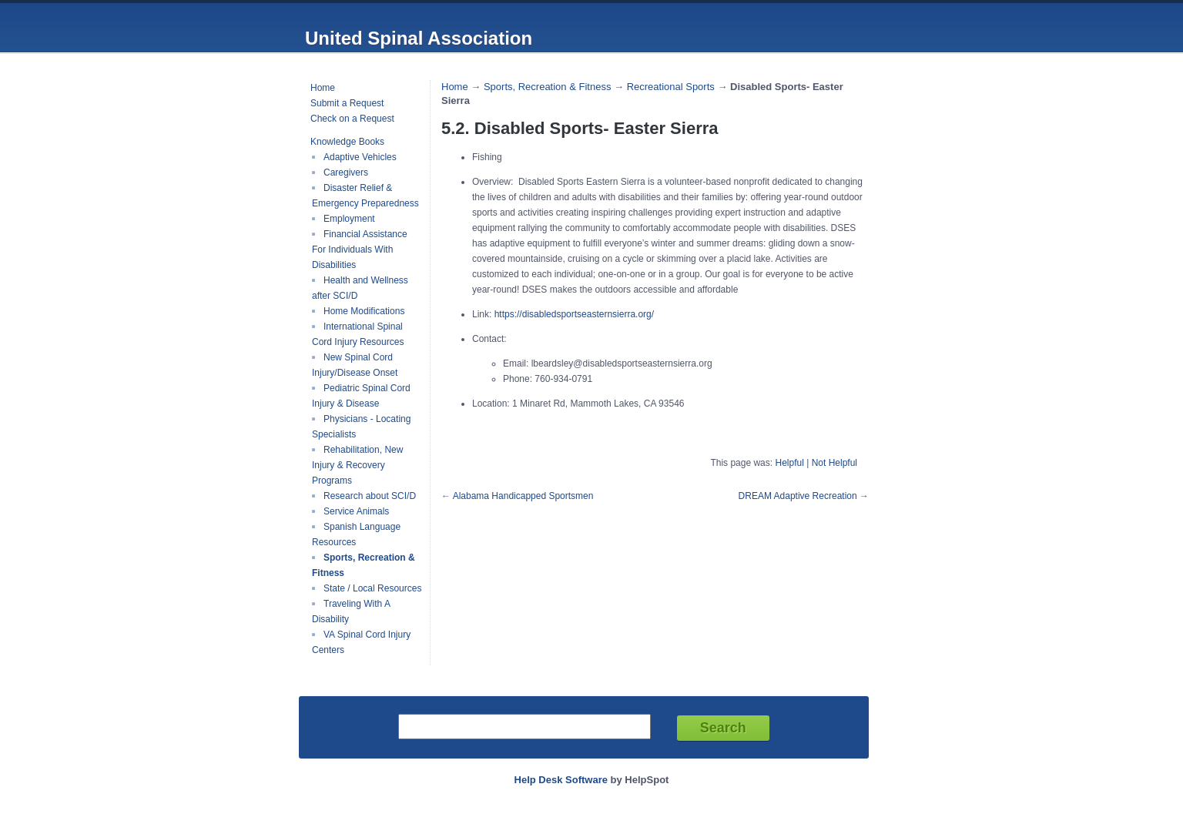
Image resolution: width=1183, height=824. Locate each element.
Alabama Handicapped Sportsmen (523, 496)
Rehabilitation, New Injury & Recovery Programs (357, 465)
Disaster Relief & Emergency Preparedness (365, 196)
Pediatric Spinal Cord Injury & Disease (361, 396)
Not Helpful (834, 462)
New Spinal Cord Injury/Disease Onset (354, 365)
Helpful (789, 462)
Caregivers (345, 172)
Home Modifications (363, 311)
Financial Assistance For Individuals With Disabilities (359, 249)
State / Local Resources (372, 588)
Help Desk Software (561, 779)
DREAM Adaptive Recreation (798, 496)
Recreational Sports (671, 86)
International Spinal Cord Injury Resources (358, 334)
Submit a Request (347, 103)
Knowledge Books (347, 141)
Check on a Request (352, 118)
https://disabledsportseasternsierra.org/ (574, 314)
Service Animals (356, 511)
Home (322, 87)
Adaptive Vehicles (360, 157)
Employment (349, 218)
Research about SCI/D (369, 496)
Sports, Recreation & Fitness (547, 86)
